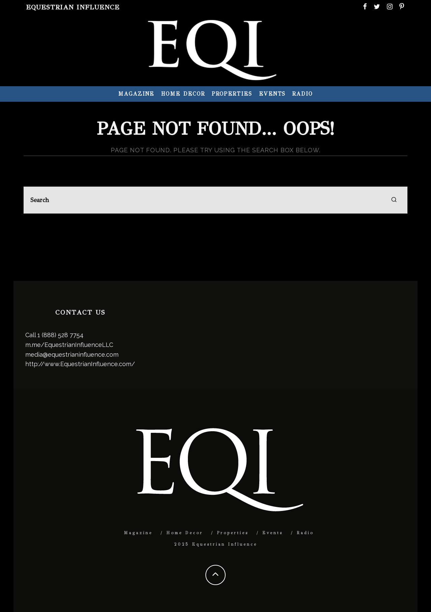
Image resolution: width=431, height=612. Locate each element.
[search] (393, 200)
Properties (232, 94)
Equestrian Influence (73, 7)
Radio (302, 94)
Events (272, 94)
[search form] (215, 200)
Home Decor (183, 94)
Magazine (136, 94)
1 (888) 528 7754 (60, 335)
